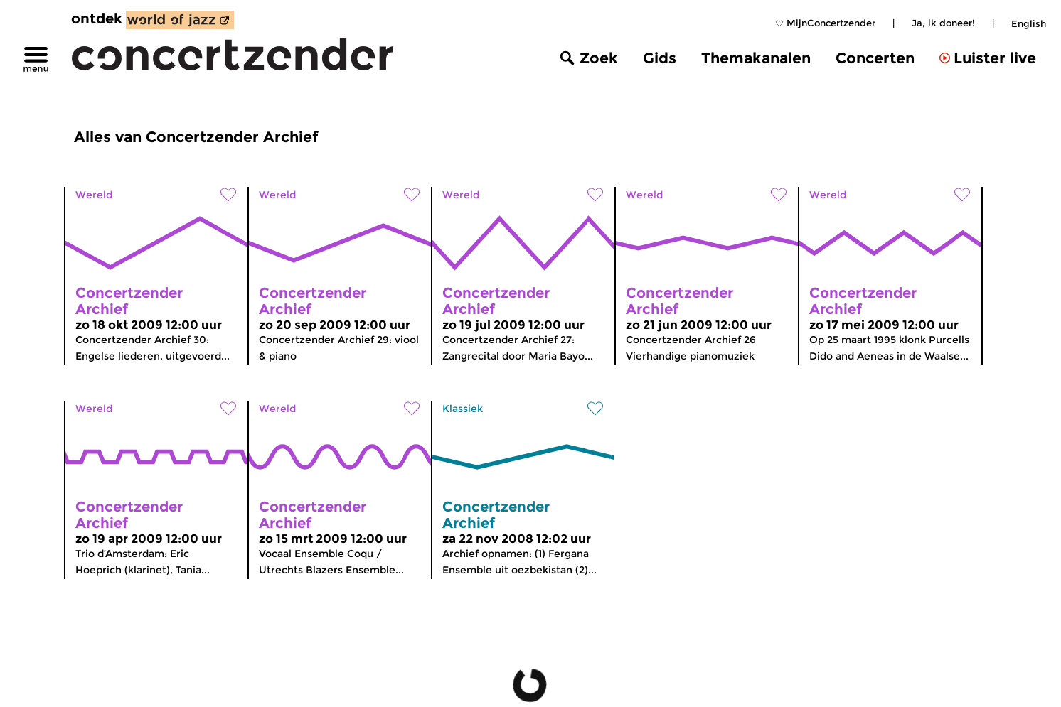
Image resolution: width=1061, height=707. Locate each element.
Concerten (875, 58)
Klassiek (462, 408)
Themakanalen (756, 58)
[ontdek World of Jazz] (180, 20)
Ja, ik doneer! (943, 22)
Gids (659, 58)
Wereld (93, 194)
